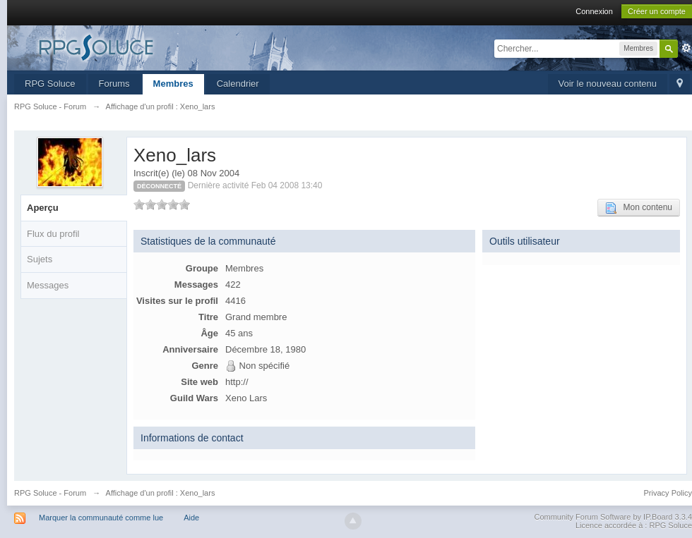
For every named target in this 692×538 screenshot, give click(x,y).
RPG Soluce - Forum (50, 493)
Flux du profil (53, 233)
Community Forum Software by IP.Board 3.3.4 (613, 517)
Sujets (39, 259)
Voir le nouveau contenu (608, 83)
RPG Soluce (50, 83)
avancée (686, 48)
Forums (114, 83)
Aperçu (43, 207)
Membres (173, 83)
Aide (191, 517)
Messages (47, 285)
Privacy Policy (668, 493)
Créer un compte (657, 11)
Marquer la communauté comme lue (101, 517)
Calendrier (238, 83)
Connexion (594, 11)
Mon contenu (638, 208)
